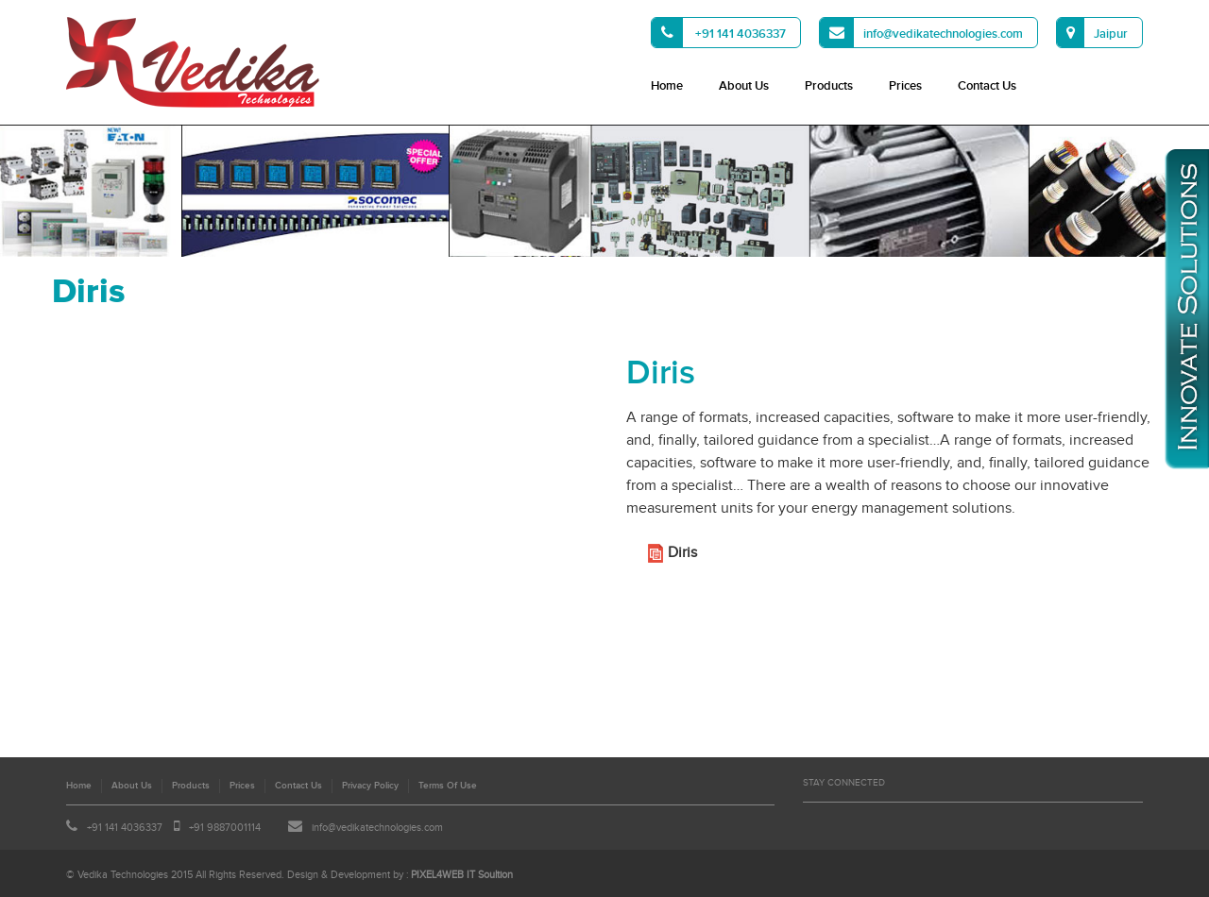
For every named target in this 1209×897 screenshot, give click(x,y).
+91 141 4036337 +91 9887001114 (163, 827)
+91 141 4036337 (719, 32)
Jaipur (1092, 32)
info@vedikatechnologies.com (921, 32)
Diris (682, 553)
